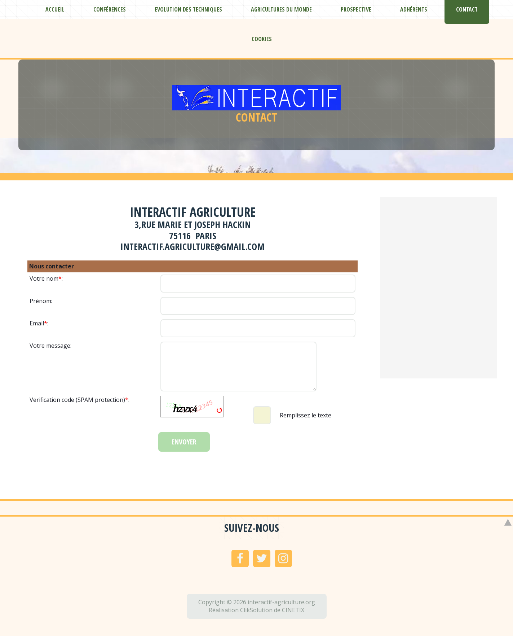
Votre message (50, 346)
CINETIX (293, 610)
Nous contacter (51, 266)
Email (37, 323)
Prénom (40, 301)
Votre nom (44, 278)
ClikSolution (256, 610)
